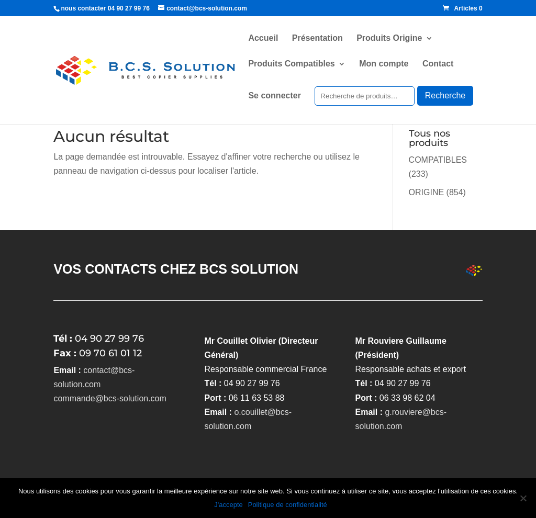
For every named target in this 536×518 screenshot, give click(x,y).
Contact (438, 64)
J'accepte (228, 505)
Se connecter (274, 96)
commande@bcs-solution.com (109, 398)
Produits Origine (389, 38)
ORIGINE (426, 192)
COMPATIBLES (438, 159)
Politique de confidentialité (287, 505)
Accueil (263, 38)
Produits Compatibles (291, 64)
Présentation (317, 38)
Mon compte (383, 64)
